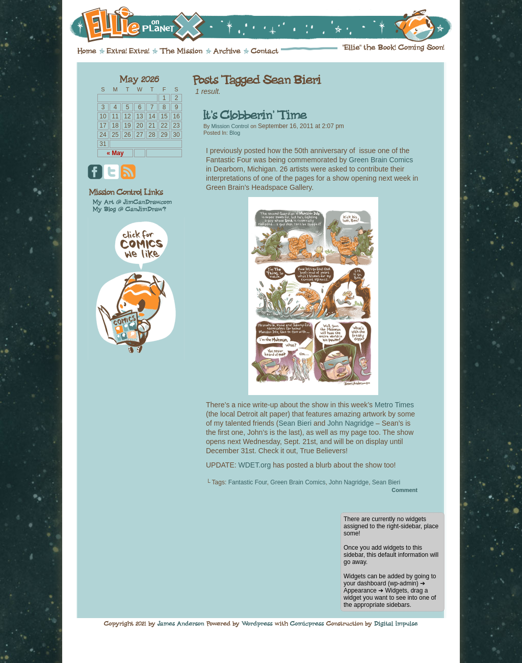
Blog (234, 133)
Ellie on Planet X (267, 24)
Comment (404, 490)
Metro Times (394, 405)
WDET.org (255, 465)
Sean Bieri (294, 423)
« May (115, 153)
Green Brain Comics (381, 160)
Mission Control (229, 126)
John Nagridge (350, 423)
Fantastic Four (247, 482)
